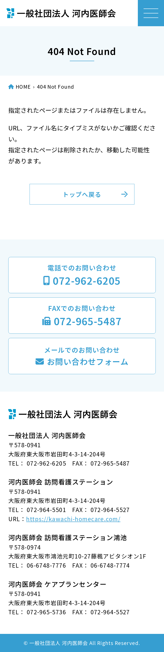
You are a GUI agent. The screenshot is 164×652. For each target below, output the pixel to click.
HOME (23, 86)
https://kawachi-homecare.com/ (73, 519)
